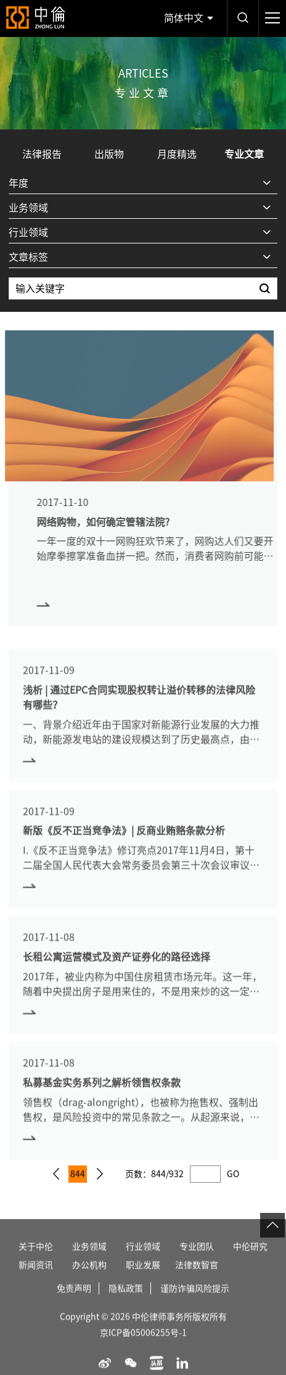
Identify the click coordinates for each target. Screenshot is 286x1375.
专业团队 (196, 1259)
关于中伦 (35, 1259)
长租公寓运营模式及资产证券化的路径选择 (116, 969)
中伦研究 (250, 1259)
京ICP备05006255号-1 (143, 1345)
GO (233, 1174)
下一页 (100, 1174)
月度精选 (177, 154)
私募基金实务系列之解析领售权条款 (102, 1096)
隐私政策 (125, 1301)
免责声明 (74, 1301)
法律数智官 (196, 1277)
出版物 (109, 154)
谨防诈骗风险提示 (194, 1301)
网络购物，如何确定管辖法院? (115, 522)
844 (77, 1174)
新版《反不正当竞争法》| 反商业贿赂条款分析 (124, 844)
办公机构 (89, 1277)
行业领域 (143, 1259)
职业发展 (143, 1277)
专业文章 (244, 154)
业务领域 (89, 1259)
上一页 (56, 1174)
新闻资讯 (35, 1277)
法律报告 (42, 154)
